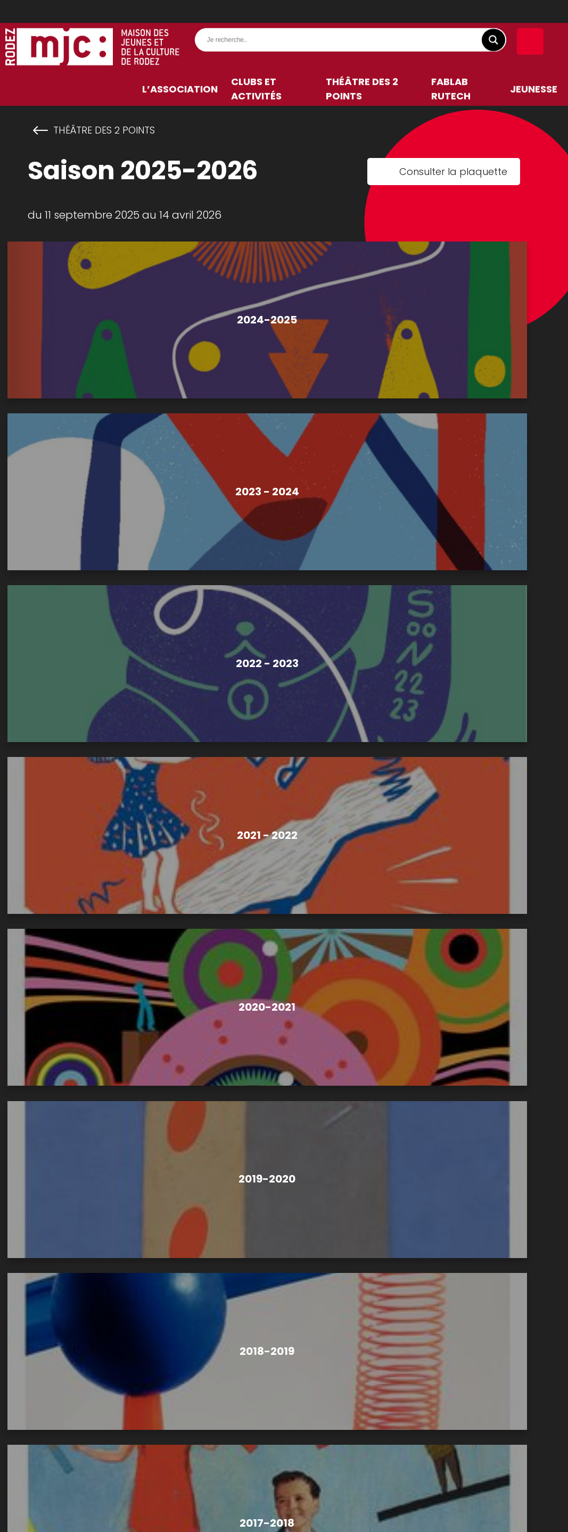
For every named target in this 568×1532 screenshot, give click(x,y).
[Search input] (353, 44)
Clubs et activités (256, 94)
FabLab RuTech (451, 94)
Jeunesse (533, 94)
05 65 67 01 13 (262, 1188)
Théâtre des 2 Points (362, 94)
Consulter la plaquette (453, 171)
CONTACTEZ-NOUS (282, 1228)
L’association (180, 94)
